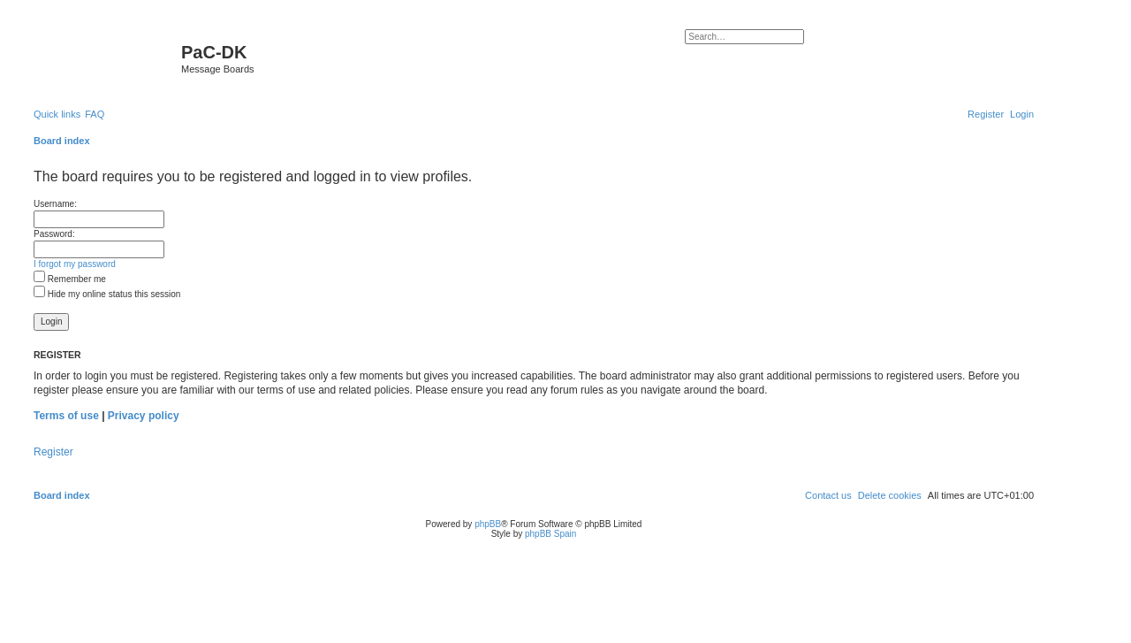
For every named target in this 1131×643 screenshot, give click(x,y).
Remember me (70, 279)
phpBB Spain (550, 534)
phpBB (487, 524)
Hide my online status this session (107, 294)
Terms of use (66, 416)
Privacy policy (143, 416)
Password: (54, 234)
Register (53, 452)
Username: (55, 204)
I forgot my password (75, 264)
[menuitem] (94, 114)
